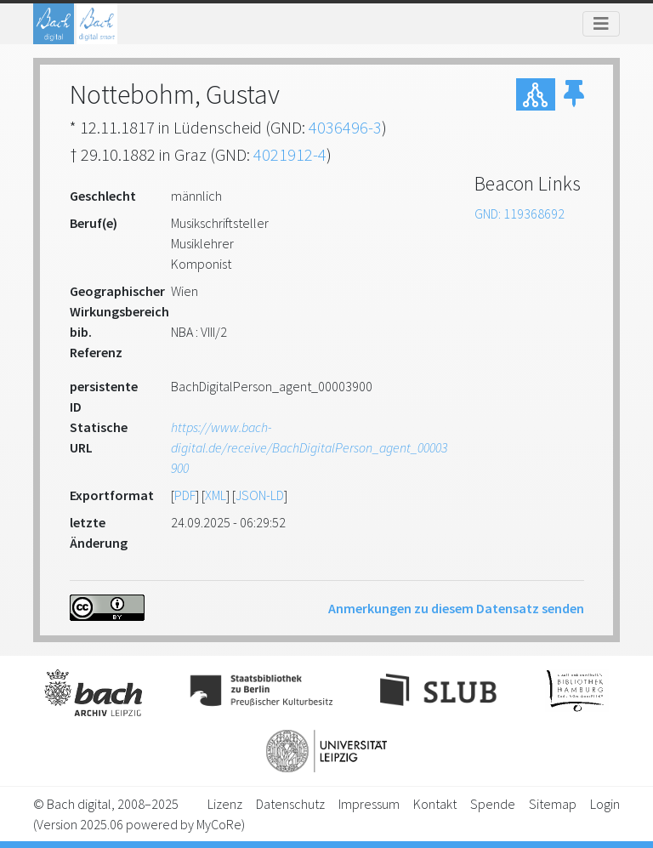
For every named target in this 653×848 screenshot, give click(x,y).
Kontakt (435, 803)
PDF (185, 495)
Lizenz (224, 803)
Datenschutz (290, 803)
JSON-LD (260, 495)
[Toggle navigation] (601, 24)
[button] (574, 94)
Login (605, 803)
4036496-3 (345, 127)
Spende (492, 803)
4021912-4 (289, 154)
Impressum (369, 803)
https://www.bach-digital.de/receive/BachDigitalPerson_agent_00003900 (309, 447)
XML (215, 495)
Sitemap (552, 803)
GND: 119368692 (519, 213)
